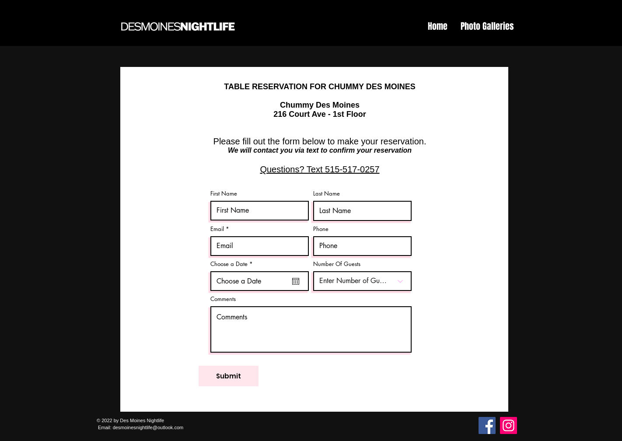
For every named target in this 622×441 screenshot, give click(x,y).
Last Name (326, 193)
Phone (320, 229)
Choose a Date (233, 264)
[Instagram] (508, 425)
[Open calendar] (295, 281)
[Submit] (229, 376)
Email (217, 229)
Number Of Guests (336, 264)
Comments (223, 299)
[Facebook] (487, 425)
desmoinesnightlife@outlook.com (148, 427)
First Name (223, 193)
